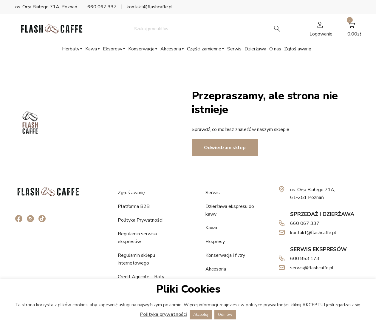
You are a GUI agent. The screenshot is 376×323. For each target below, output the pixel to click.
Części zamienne (204, 49)
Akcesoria (170, 49)
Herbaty (70, 49)
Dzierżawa (255, 49)
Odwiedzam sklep (225, 147)
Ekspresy (112, 49)
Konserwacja (141, 49)
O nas (275, 49)
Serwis (234, 49)
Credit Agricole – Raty (141, 276)
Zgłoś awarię (297, 49)
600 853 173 (304, 258)
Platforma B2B (134, 206)
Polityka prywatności (163, 314)
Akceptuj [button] (200, 314)
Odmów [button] (225, 314)
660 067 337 (102, 7)
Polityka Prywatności (140, 220)
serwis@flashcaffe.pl (312, 268)
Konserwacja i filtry (225, 255)
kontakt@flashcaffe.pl (150, 7)
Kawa (91, 49)
